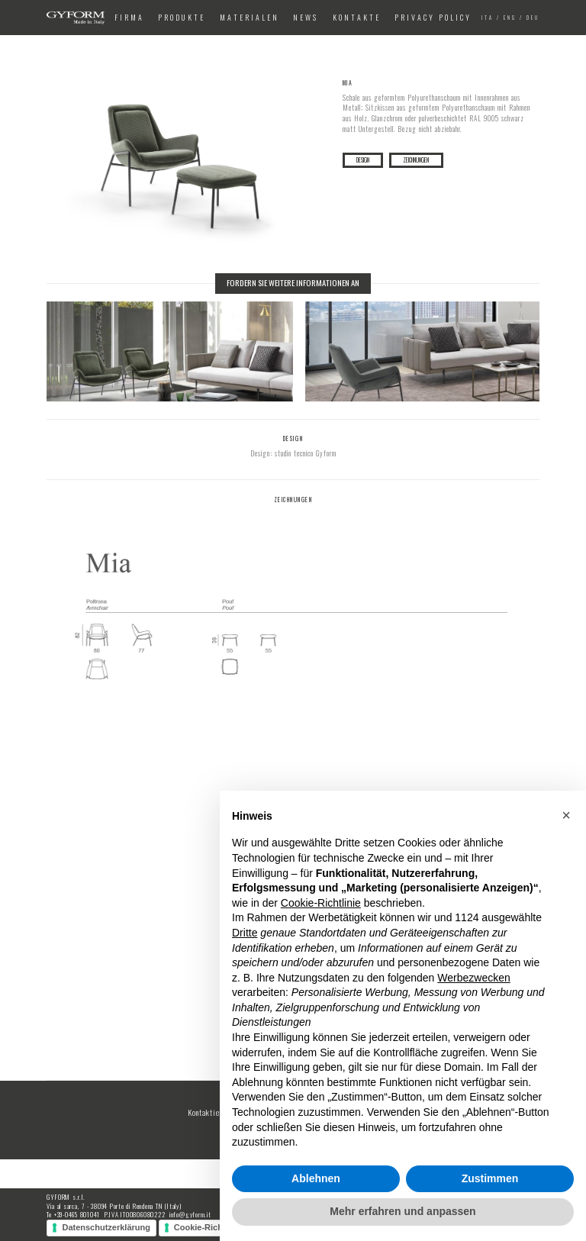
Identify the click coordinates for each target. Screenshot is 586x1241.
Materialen (249, 17)
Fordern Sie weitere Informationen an (293, 282)
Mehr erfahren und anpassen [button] (402, 1211)
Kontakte (357, 17)
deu (532, 18)
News (305, 17)
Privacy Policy (433, 17)
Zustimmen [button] (490, 1178)
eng (510, 18)
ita (487, 18)
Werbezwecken (473, 978)
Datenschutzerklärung (106, 1227)
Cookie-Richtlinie (208, 1227)
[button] (566, 815)
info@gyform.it (190, 1214)
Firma (129, 17)
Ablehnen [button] (315, 1178)
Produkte (181, 17)
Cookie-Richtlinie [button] (321, 903)
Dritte (244, 933)
